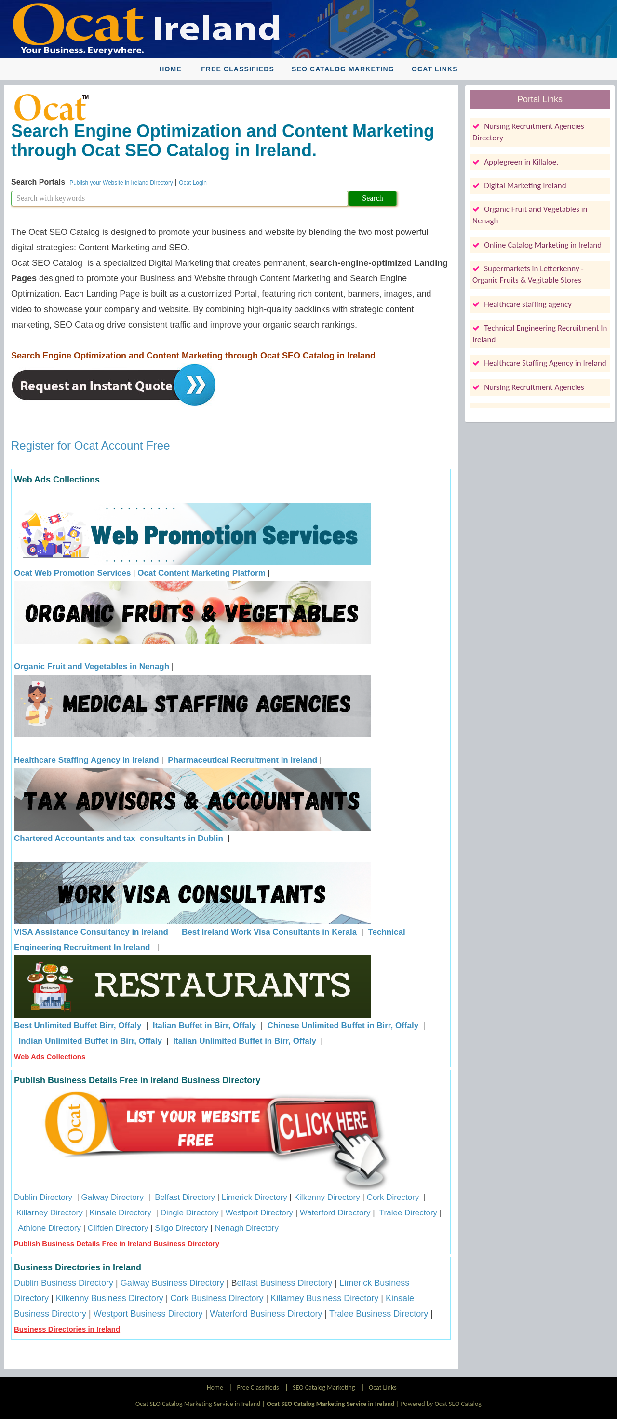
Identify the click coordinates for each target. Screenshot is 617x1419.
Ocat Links (435, 69)
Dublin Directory (43, 1197)
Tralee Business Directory (378, 1314)
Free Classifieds (237, 69)
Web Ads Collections (49, 1056)
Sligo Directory (181, 1228)
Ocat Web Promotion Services (72, 573)
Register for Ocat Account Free (90, 445)
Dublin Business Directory (63, 1283)
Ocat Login (193, 182)
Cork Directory (393, 1197)
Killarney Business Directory (324, 1298)
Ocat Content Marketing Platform (201, 573)
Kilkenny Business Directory (109, 1298)
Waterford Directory (335, 1212)
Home (170, 69)
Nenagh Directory (247, 1228)
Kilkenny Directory (327, 1197)
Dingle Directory (190, 1212)
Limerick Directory (254, 1197)
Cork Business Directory (216, 1298)
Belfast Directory (185, 1197)
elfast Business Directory (285, 1283)
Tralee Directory (408, 1212)
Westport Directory (259, 1212)
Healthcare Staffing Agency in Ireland (86, 760)
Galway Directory (112, 1197)
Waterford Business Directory (266, 1314)
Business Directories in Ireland (67, 1329)
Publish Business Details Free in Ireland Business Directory (116, 1244)
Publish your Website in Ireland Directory (121, 182)
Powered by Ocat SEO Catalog (441, 1404)
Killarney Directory (49, 1212)
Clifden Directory (118, 1228)
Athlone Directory (49, 1228)
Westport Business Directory (148, 1314)
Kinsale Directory (122, 1212)
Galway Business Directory (172, 1283)
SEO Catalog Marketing (343, 69)
